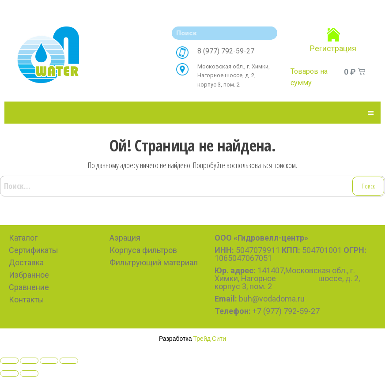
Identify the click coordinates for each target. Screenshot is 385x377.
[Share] (29, 361)
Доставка (26, 262)
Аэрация (124, 237)
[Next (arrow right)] (29, 373)
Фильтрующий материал (153, 262)
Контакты (26, 299)
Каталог (23, 237)
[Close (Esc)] (9, 361)
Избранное (29, 274)
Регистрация (333, 48)
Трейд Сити (209, 338)
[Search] (268, 33)
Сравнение (29, 287)
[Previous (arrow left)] (9, 373)
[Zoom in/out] (69, 361)
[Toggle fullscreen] (49, 361)
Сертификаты (33, 250)
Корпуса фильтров (143, 250)
